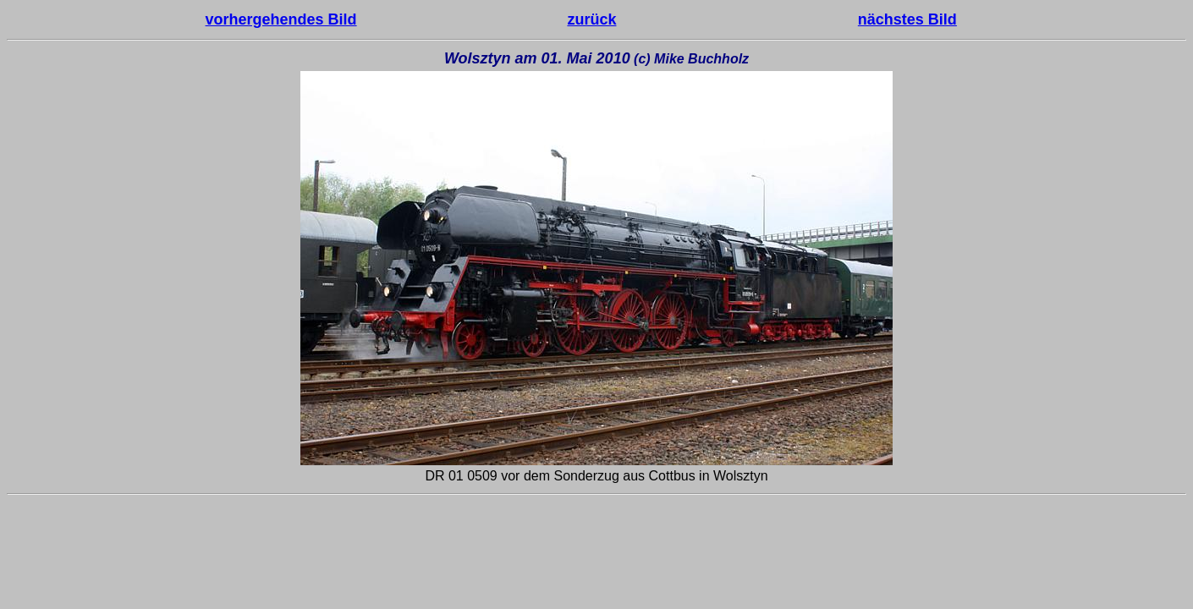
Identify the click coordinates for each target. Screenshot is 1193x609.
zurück (591, 19)
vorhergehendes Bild (281, 19)
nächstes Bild (907, 19)
